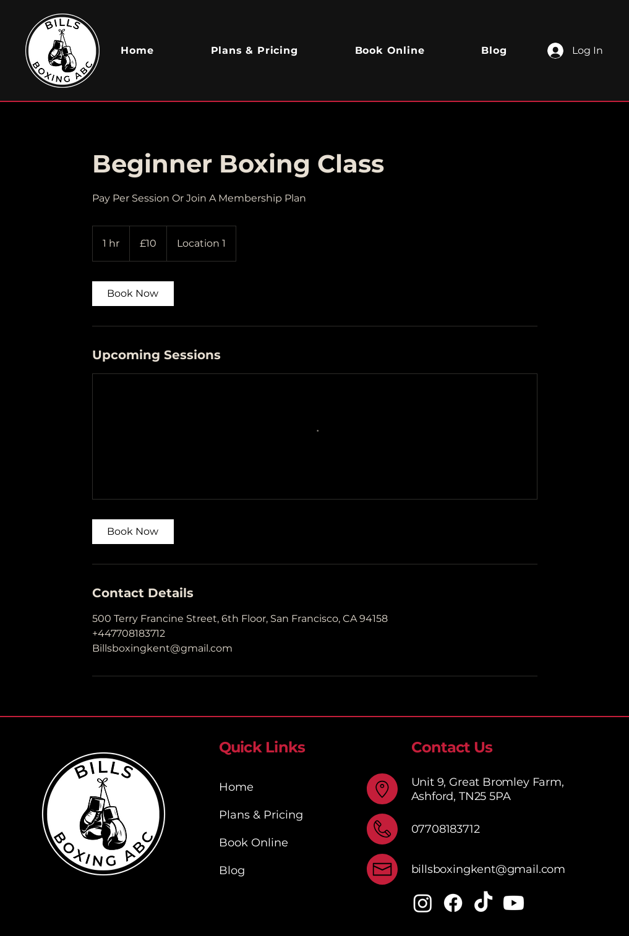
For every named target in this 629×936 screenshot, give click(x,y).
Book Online (253, 842)
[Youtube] (514, 903)
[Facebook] (453, 903)
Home (236, 787)
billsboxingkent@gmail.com (488, 869)
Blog (232, 870)
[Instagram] (423, 903)
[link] (133, 293)
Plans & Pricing (261, 815)
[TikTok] (483, 903)
